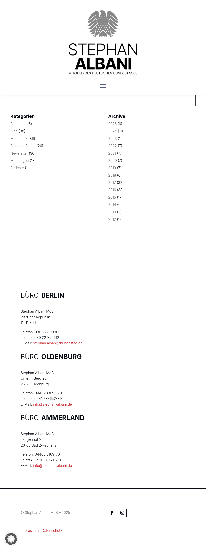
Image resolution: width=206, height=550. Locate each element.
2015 (112, 197)
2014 (112, 204)
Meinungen (19, 160)
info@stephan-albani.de (52, 404)
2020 (112, 160)
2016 (112, 190)
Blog (14, 131)
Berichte (17, 168)
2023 (112, 138)
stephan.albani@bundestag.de (58, 343)
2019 (112, 168)
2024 (112, 131)
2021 (112, 153)
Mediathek (18, 138)
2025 (112, 124)
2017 (112, 182)
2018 (112, 175)
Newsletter (19, 153)
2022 (112, 146)
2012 (112, 219)
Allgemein (18, 124)
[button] (11, 539)
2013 (112, 212)
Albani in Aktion (23, 146)
